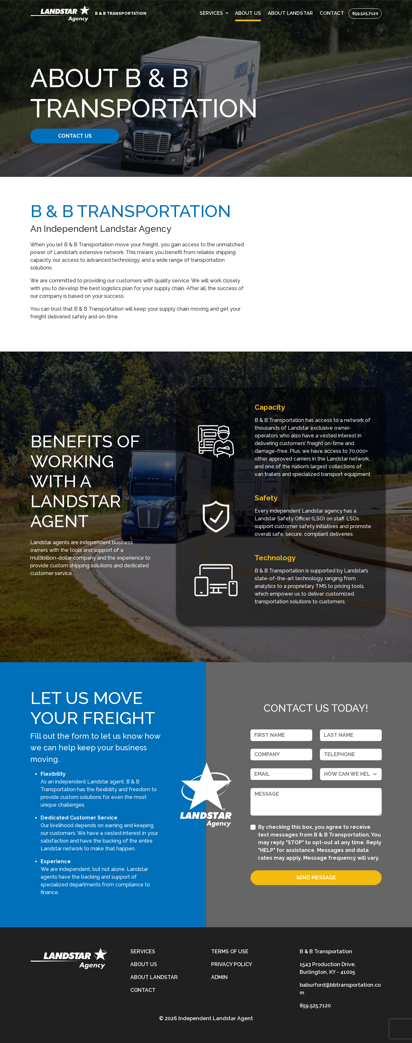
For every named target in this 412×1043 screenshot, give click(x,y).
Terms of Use (229, 951)
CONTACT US (80, 136)
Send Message (316, 877)
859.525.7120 (365, 13)
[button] (214, 13)
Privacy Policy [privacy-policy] (231, 964)
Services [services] (142, 951)
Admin (219, 977)
